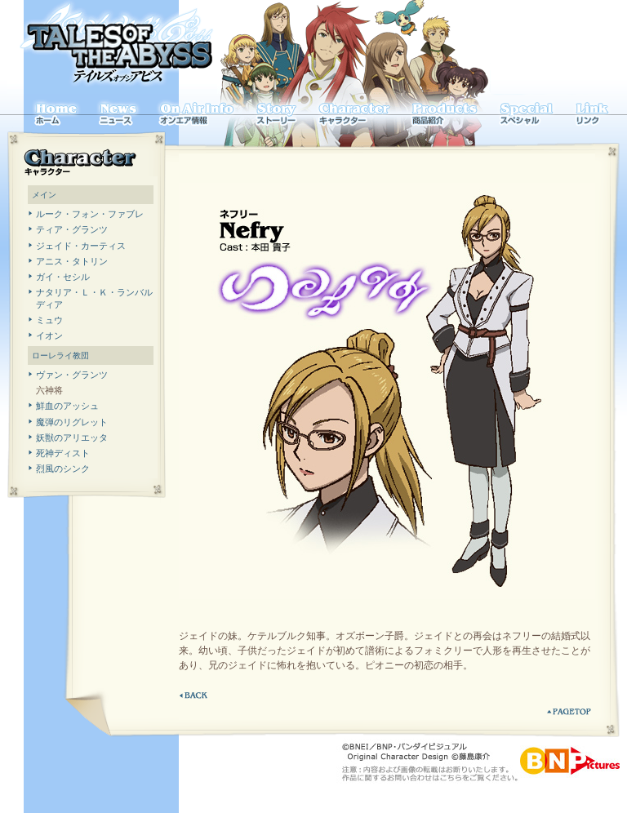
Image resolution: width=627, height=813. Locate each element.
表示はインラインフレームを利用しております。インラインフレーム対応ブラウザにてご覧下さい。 (91, 327)
